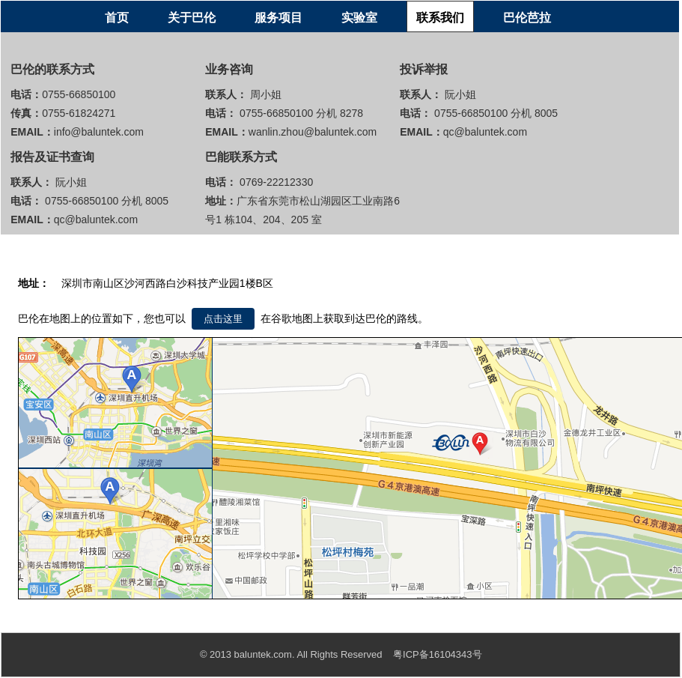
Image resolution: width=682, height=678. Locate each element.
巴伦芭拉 (527, 17)
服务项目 (278, 17)
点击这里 (223, 318)
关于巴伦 (192, 17)
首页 (117, 17)
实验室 (359, 17)
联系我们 (440, 17)
